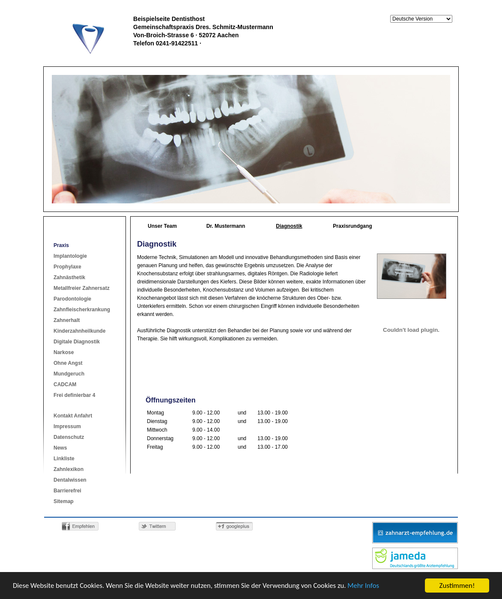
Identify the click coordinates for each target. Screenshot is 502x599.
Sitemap (64, 501)
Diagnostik (289, 226)
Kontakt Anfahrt (73, 416)
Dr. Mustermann (225, 226)
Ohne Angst (68, 363)
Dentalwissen (70, 480)
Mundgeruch (69, 374)
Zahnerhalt (67, 320)
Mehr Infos (370, 586)
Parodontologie (72, 299)
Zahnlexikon (69, 469)
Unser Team (162, 226)
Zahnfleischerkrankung (82, 310)
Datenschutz (69, 437)
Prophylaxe (67, 267)
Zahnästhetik (69, 277)
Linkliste (64, 459)
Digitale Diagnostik (77, 342)
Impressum (67, 426)
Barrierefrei (67, 491)
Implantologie (70, 256)
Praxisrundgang (352, 226)
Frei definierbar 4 (74, 395)
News (60, 448)
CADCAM (65, 384)
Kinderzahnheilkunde (79, 331)
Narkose (64, 352)
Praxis (61, 245)
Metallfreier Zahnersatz (82, 288)
